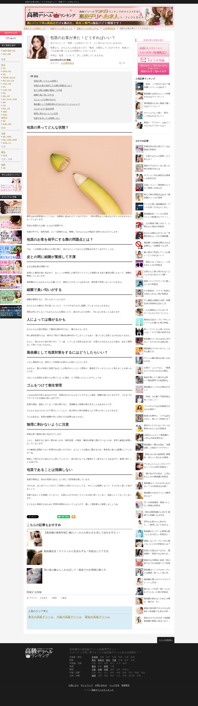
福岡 (3, 165)
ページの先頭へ (166, 640)
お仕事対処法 (67, 63)
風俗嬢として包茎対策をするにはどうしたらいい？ (57, 104)
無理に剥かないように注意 (46, 113)
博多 (4, 168)
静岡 (106, 666)
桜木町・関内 (7, 124)
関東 (4, 51)
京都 (100, 669)
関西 (9, 51)
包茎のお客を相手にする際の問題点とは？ (53, 85)
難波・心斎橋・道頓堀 (10, 139)
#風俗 (63, 598)
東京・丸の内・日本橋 (10, 99)
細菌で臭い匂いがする (44, 95)
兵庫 (106, 669)
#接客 (54, 598)
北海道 (95, 657)
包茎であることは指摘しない (47, 118)
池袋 (4, 102)
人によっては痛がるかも (45, 99)
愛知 (94, 666)
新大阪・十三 (7, 143)
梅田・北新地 (7, 136)
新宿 (4, 74)
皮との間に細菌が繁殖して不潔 (48, 90)
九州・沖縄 (7, 54)
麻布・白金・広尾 (8, 80)
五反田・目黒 (7, 90)
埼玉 (108, 660)
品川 (4, 87)
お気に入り (74, 685)
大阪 (94, 669)
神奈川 (101, 660)
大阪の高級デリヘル (69, 616)
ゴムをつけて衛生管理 (44, 109)
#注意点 (43, 598)
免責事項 (125, 685)
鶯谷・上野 (6, 108)
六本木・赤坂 (7, 83)
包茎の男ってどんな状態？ (46, 81)
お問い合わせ (101, 685)
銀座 (4, 93)
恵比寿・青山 (7, 71)
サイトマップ (87, 685)
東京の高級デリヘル (40, 616)
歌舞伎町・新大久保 (9, 77)
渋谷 (4, 68)
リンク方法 (114, 685)
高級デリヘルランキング (102, 690)
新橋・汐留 (6, 96)
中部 (13, 51)
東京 (3, 65)
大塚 (4, 105)
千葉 (114, 660)
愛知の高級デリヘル (97, 616)
